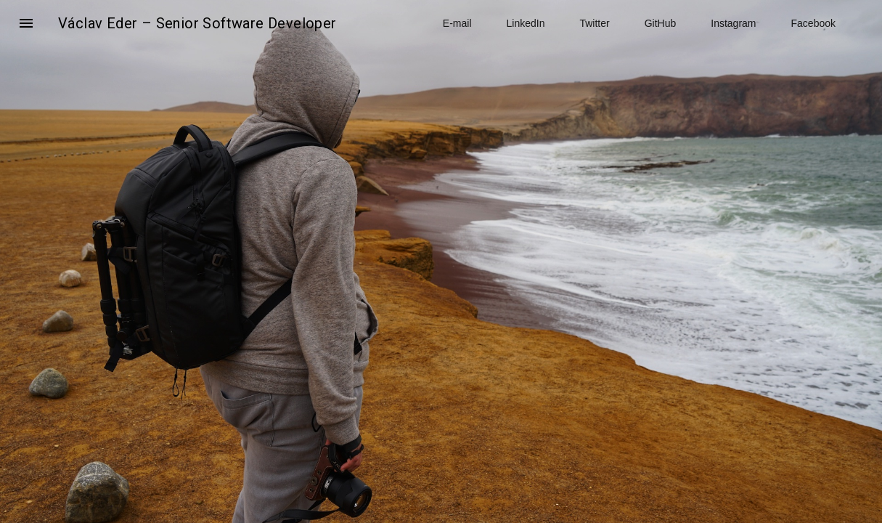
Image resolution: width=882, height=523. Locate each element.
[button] (26, 23)
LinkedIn (526, 23)
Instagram (733, 23)
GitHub (661, 23)
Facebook (813, 23)
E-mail (457, 23)
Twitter (594, 23)
